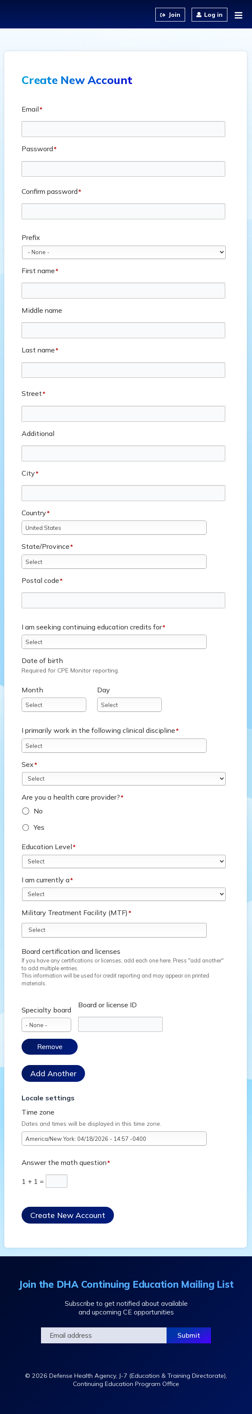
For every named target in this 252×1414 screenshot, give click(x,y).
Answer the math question (64, 1162)
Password (37, 148)
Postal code (40, 580)
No (38, 811)
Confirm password (50, 191)
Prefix (31, 237)
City (28, 473)
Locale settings (48, 1097)
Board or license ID (107, 1004)
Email (30, 109)
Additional (38, 433)
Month (32, 689)
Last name (38, 350)
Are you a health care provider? (71, 797)
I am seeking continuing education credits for (92, 627)
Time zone (38, 1112)
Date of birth (42, 660)
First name (38, 270)
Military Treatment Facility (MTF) (75, 912)
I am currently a (45, 879)
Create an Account (170, 15)
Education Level (47, 846)
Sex (28, 764)
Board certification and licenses (71, 951)
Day (103, 689)
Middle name (42, 310)
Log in (213, 15)
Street (32, 393)
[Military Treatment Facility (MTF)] (41, 929)
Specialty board (46, 1010)
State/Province (45, 546)
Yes (39, 827)
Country (34, 512)
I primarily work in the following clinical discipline (98, 730)
